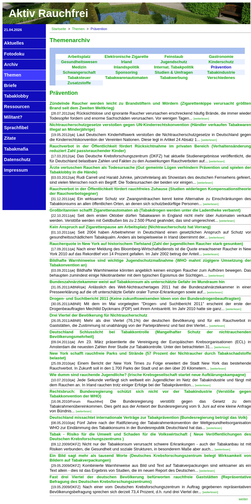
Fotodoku (14, 53)
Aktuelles (14, 43)
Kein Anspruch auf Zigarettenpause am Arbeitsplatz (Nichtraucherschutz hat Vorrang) (130, 227)
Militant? (13, 117)
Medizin (79, 67)
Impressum (16, 170)
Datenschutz (17, 159)
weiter (243, 499)
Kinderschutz (221, 61)
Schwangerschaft (79, 72)
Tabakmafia (16, 149)
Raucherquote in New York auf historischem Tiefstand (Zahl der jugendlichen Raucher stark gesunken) (146, 243)
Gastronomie (221, 56)
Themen (12, 74)
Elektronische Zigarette (126, 56)
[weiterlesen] (201, 118)
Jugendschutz (174, 61)
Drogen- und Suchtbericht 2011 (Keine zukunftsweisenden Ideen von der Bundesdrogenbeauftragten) (145, 298)
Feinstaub (174, 56)
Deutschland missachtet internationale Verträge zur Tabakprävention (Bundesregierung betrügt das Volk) (148, 417)
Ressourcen (16, 106)
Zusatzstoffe (79, 83)
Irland (126, 61)
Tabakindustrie (221, 72)
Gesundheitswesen (79, 61)
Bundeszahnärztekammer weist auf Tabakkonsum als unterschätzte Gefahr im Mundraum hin (137, 281)
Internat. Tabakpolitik (174, 67)
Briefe (10, 85)
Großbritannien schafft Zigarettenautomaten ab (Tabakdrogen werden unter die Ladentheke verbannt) (145, 210)
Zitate (10, 138)
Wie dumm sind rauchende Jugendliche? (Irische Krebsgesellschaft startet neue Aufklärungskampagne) (148, 374)
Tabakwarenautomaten (126, 77)
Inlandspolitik (126, 67)
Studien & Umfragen (174, 72)
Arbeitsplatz (79, 56)
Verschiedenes (221, 77)
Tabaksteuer (79, 77)
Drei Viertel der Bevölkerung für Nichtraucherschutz (99, 315)
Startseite (58, 29)
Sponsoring (127, 72)
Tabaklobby (16, 96)
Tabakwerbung (173, 77)
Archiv (11, 64)
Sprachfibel (16, 127)
